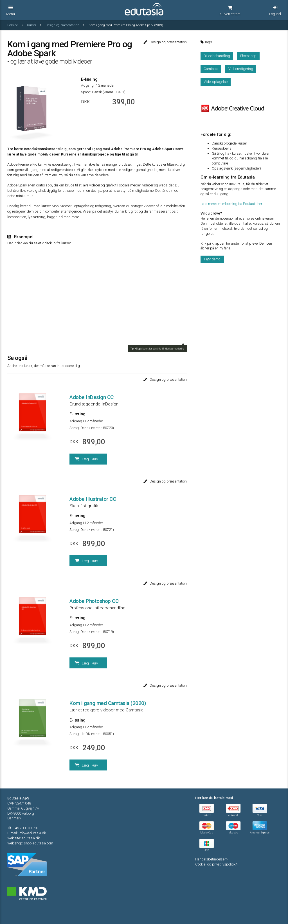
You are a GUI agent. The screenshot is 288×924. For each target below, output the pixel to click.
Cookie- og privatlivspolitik (216, 864)
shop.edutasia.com (38, 843)
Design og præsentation (63, 25)
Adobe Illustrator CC (92, 499)
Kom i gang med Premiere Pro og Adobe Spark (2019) (126, 25)
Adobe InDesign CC (91, 397)
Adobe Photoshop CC (93, 601)
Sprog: (86, 92)
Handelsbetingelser (211, 859)
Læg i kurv (86, 459)
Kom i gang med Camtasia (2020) (107, 703)
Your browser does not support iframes (97, 299)
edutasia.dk (31, 838)
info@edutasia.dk (32, 833)
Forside (13, 25)
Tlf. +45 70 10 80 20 (22, 828)
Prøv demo (212, 259)
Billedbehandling (217, 56)
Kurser (32, 25)
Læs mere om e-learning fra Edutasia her (231, 204)
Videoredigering (240, 69)
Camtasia (211, 69)
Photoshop (248, 56)
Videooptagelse (216, 82)
